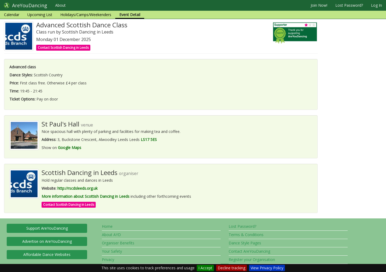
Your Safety (112, 251)
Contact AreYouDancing (249, 251)
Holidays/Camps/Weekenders (85, 14)
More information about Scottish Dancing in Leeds (85, 196)
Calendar (11, 14)
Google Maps (69, 147)
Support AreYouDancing (47, 228)
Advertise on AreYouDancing (47, 241)
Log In (376, 5)
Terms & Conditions (246, 234)
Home (107, 226)
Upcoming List (39, 14)
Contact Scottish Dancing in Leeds (63, 47)
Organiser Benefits (118, 242)
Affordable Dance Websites (46, 254)
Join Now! (319, 5)
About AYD (111, 234)
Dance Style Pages (245, 242)
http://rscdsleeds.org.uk (77, 188)
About (60, 5)
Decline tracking (231, 267)
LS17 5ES (149, 139)
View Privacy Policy (267, 267)
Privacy (108, 259)
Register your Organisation (252, 259)
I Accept (205, 267)
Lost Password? (349, 5)
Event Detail (129, 14)
